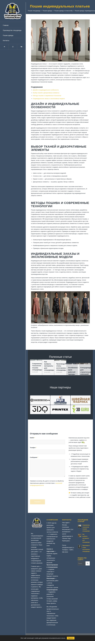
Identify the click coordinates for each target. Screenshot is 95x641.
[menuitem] (13, 25)
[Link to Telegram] (4, 46)
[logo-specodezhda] (13, 11)
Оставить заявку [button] (52, 601)
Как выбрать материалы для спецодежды (86, 538)
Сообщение (34, 457)
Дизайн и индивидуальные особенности (46, 90)
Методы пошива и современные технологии (47, 95)
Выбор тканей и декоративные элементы (46, 93)
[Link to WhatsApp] (13, 46)
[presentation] (46, 494)
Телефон (33, 447)
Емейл (32, 437)
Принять (70, 638)
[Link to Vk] (21, 46)
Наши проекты (51, 603)
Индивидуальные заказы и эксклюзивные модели (49, 98)
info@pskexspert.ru (68, 547)
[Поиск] (84, 563)
